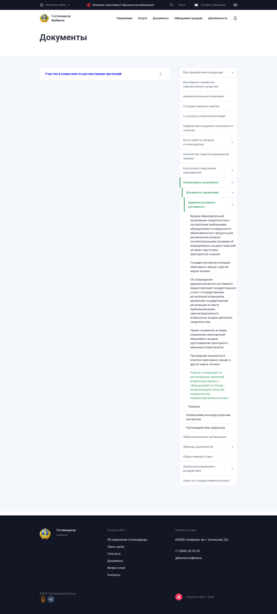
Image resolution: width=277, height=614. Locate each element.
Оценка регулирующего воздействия (199, 468)
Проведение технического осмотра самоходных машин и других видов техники (210, 360)
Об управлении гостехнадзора (127, 539)
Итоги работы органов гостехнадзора (198, 142)
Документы (115, 561)
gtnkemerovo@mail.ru (188, 558)
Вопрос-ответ (116, 568)
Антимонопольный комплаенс (204, 96)
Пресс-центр (115, 546)
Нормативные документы (201, 182)
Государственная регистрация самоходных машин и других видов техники (210, 267)
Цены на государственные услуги (206, 480)
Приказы (194, 406)
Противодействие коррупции (203, 72)
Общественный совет (198, 456)
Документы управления (202, 192)
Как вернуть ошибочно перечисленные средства (200, 84)
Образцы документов (198, 446)
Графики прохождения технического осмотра (208, 128)
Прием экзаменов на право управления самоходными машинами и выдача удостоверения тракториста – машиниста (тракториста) (209, 339)
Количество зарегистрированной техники (206, 156)
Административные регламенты (201, 204)
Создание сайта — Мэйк (200, 596)
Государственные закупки (201, 106)
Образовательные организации (204, 437)
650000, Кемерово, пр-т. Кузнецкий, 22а (201, 539)
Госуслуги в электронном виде (204, 116)
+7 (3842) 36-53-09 (187, 551)
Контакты (113, 575)
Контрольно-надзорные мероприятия (199, 170)
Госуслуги (113, 553)
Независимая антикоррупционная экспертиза (208, 417)
